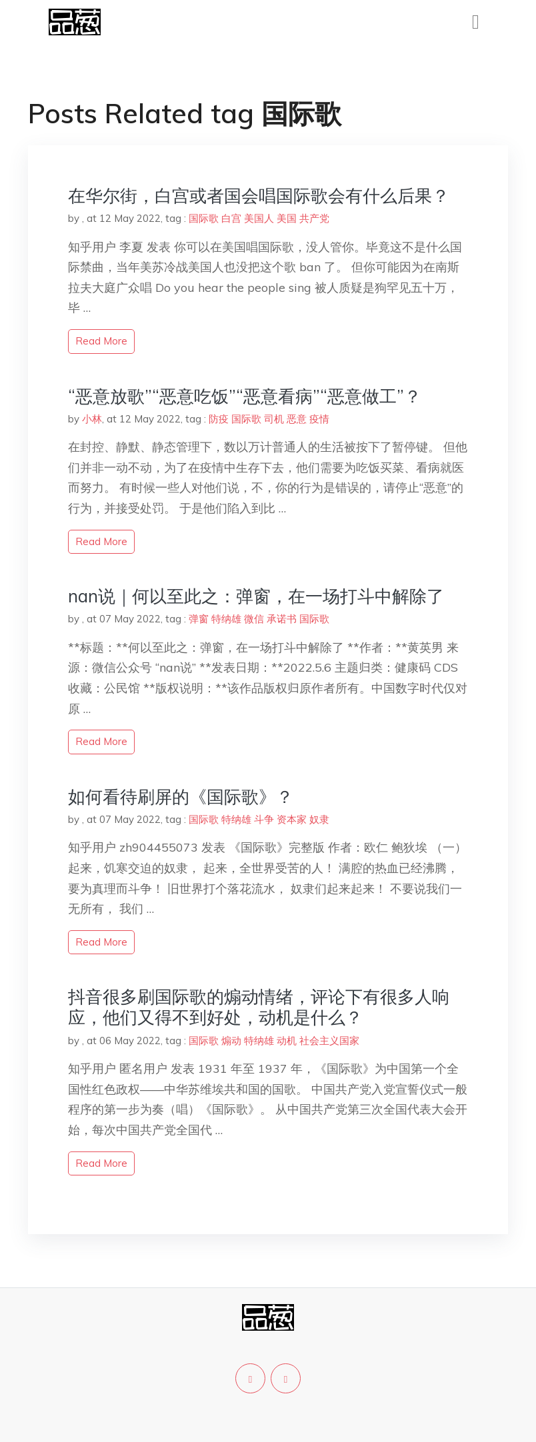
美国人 (259, 218)
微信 (254, 618)
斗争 (264, 819)
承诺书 (282, 618)
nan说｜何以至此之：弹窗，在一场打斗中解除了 (256, 596)
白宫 (231, 218)
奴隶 (319, 819)
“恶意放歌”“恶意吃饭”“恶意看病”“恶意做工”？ (244, 396)
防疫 (219, 418)
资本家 (292, 819)
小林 (92, 418)
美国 (287, 218)
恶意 (297, 418)
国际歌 (204, 218)
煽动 (231, 1040)
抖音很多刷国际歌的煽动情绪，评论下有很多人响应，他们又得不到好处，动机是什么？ (258, 1007)
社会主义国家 (329, 1040)
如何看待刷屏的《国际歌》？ (180, 797)
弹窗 (199, 618)
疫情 (319, 418)
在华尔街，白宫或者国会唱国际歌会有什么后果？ (258, 196)
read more (101, 341)
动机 (287, 1040)
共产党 (314, 218)
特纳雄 (226, 618)
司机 (274, 418)
